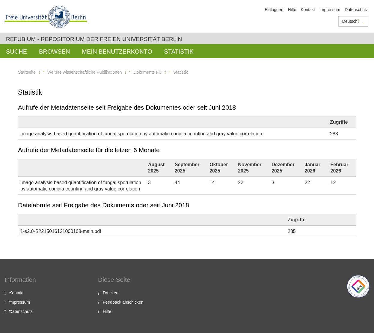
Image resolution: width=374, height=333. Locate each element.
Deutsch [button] (353, 21)
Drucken (110, 292)
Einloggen (274, 9)
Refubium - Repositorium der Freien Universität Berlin (94, 39)
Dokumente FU (147, 72)
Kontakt (308, 9)
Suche (16, 51)
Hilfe (292, 9)
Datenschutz (356, 9)
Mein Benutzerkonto (117, 51)
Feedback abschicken (123, 302)
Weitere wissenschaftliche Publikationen (84, 72)
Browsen (54, 51)
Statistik (178, 51)
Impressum (329, 9)
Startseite (27, 72)
